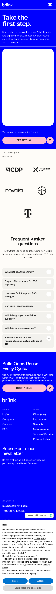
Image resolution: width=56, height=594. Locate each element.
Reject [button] (15, 581)
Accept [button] (40, 581)
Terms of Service (43, 434)
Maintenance (41, 429)
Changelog (39, 414)
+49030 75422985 (13, 511)
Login (5, 414)
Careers (7, 424)
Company (8, 419)
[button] (50, 4)
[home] (7, 4)
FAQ (4, 429)
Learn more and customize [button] (28, 588)
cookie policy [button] (40, 538)
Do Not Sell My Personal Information (19, 556)
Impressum (40, 419)
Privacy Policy (41, 439)
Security (38, 424)
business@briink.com (15, 505)
